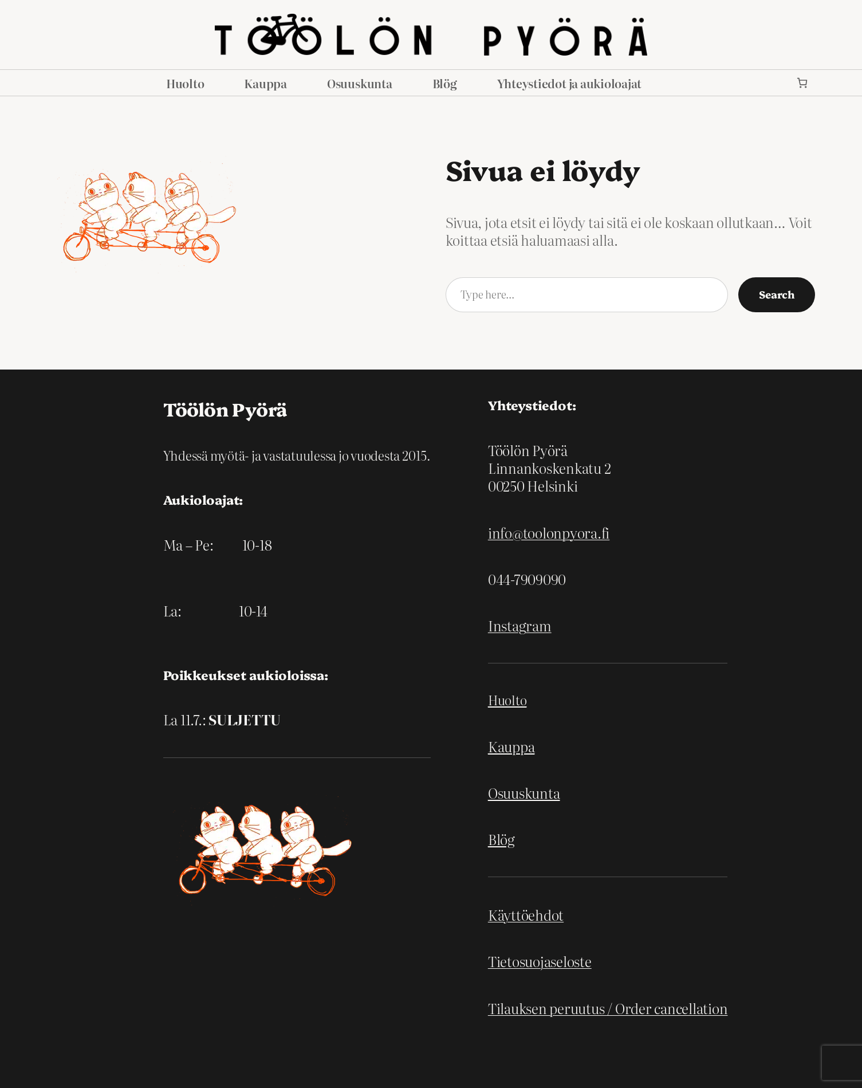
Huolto (507, 699)
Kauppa (511, 746)
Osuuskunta (524, 793)
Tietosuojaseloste (540, 961)
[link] (802, 83)
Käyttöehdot (526, 915)
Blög (501, 839)
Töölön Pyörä (225, 408)
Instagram (520, 625)
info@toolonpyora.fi (548, 533)
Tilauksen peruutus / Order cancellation (608, 1008)
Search (776, 294)
